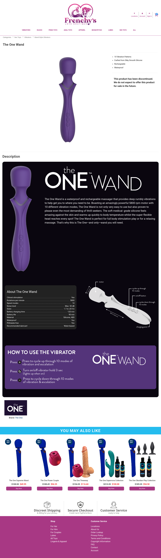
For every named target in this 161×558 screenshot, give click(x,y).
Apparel (82, 30)
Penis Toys (53, 30)
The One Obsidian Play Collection (142, 480)
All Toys (54, 538)
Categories (7, 37)
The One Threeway (80, 480)
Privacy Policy (97, 535)
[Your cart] (156, 14)
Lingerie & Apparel (59, 541)
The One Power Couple (50, 480)
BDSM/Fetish (97, 30)
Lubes (110, 30)
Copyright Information (100, 541)
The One (19, 418)
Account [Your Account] (94, 550)
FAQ (92, 544)
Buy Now (19, 488)
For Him (54, 529)
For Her (54, 526)
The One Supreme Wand (19, 480)
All (134, 30)
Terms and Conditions (100, 538)
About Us (95, 529)
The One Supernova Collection (111, 480)
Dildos (39, 30)
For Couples (56, 532)
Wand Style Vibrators (42, 37)
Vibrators (26, 30)
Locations (95, 526)
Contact (94, 547)
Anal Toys (68, 30)
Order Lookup (97, 532)
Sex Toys (123, 30)
